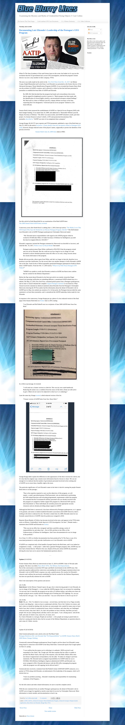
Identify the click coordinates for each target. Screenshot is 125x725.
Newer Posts (23, 708)
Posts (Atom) (30, 716)
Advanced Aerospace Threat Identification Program (45, 701)
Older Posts (77, 708)
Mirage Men (44, 703)
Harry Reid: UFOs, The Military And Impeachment (53, 566)
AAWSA (30, 701)
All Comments (93, 33)
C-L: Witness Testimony (68, 21)
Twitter (42, 300)
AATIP (25, 701)
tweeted (38, 395)
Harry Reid (29, 703)
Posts (90, 29)
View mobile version (50, 711)
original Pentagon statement (55, 283)
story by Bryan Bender (43, 245)
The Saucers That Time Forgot (26, 21)
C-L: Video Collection (84, 21)
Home (50, 708)
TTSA (48, 703)
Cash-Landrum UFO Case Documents (47, 21)
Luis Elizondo (36, 703)
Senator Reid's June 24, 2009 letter (45, 132)
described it (29, 119)
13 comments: (43, 698)
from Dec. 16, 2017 (59, 82)
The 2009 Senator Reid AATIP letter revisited (33, 223)
